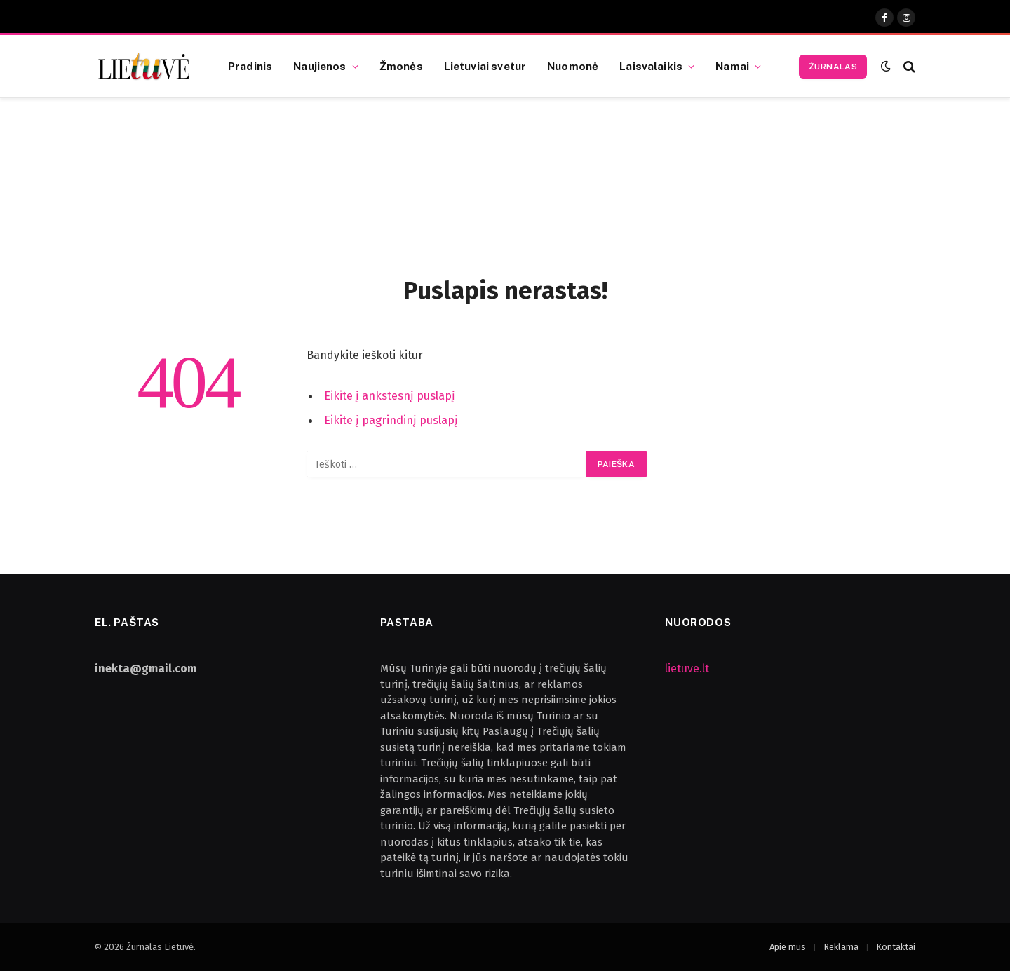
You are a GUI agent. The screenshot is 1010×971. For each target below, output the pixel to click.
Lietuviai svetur (485, 66)
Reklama (840, 947)
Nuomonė (572, 66)
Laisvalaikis (650, 66)
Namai (732, 66)
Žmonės (401, 66)
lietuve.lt (687, 668)
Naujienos (319, 66)
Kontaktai (895, 947)
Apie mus (787, 947)
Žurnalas (833, 67)
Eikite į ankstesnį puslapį (389, 395)
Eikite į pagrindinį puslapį (391, 420)
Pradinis (250, 66)
